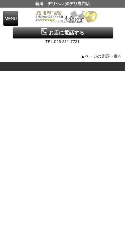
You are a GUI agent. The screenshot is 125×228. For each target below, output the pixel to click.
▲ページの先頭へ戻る (101, 56)
